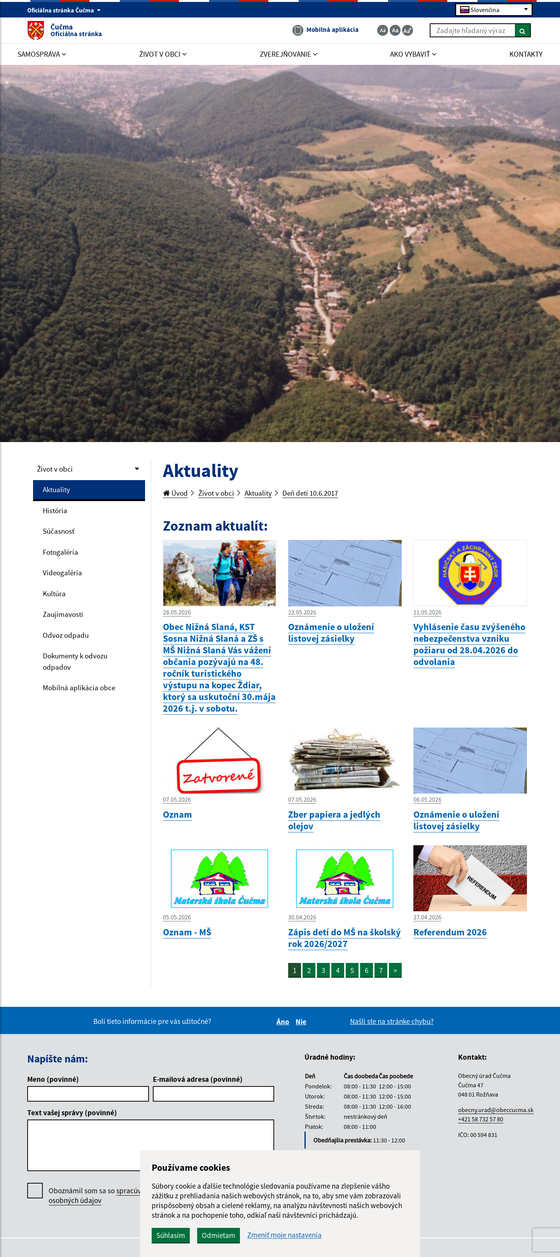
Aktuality (56, 489)
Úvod (175, 493)
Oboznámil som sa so (103, 1195)
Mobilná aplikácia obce (79, 687)
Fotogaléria (60, 552)
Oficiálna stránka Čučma (64, 10)
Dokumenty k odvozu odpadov (75, 661)
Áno (284, 1021)
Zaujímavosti (63, 614)
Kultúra (54, 593)
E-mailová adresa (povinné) (198, 1079)
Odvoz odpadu (66, 635)
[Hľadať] (523, 30)
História (55, 510)
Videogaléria (62, 572)
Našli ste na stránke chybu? (392, 1021)
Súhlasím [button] (170, 1235)
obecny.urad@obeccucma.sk (496, 1110)
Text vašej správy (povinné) (72, 1112)
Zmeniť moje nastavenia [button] (284, 1235)
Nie (302, 1021)
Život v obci (55, 469)
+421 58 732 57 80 (480, 1119)
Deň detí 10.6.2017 (310, 493)
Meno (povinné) (53, 1079)
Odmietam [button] (218, 1235)
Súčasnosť (58, 531)
